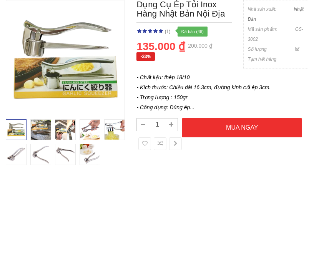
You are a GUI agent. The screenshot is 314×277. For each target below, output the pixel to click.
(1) (168, 31)
